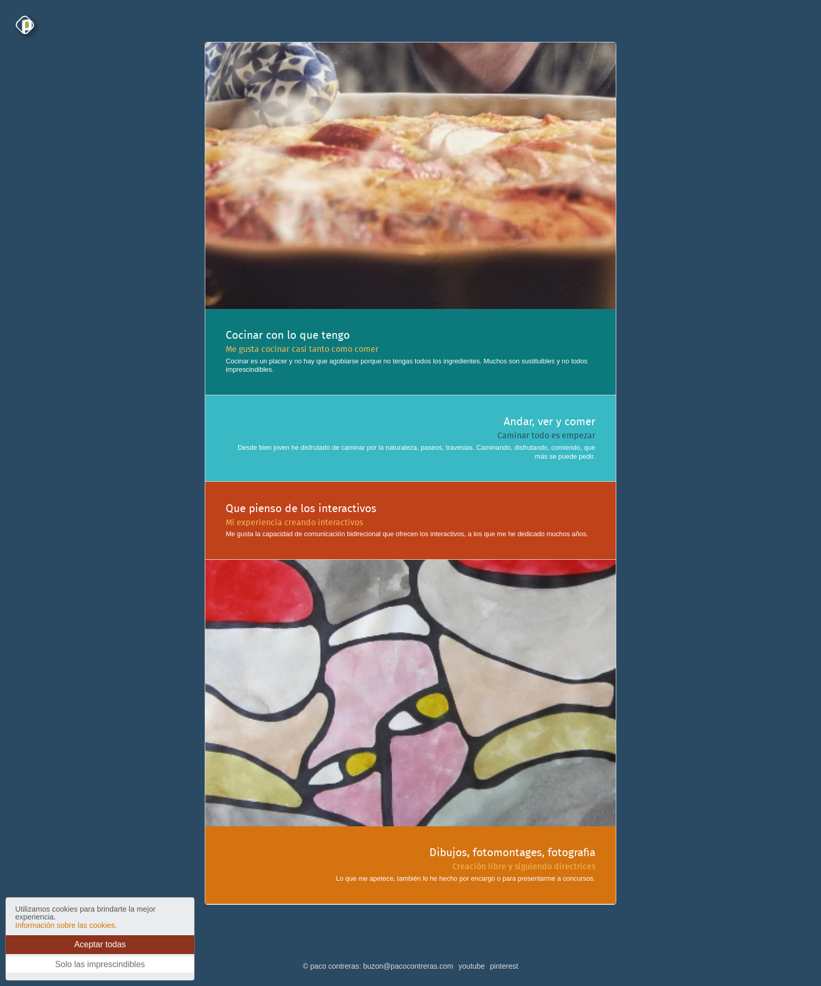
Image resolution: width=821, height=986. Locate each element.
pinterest (504, 966)
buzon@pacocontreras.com (408, 966)
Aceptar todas (100, 944)
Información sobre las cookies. (66, 925)
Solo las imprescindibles (100, 964)
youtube (472, 966)
